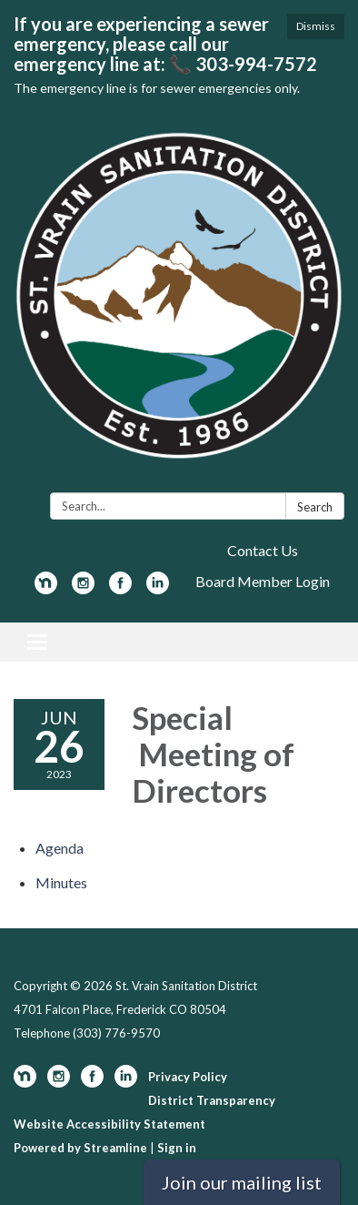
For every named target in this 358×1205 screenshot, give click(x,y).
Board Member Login (262, 581)
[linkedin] (157, 588)
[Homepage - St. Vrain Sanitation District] (179, 305)
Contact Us (262, 550)
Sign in (176, 1147)
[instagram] (83, 588)
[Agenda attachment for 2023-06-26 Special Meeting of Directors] (59, 847)
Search (315, 507)
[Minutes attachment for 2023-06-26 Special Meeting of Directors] (61, 882)
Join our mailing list (242, 1182)
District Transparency (211, 1100)
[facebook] (120, 588)
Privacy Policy (187, 1076)
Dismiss (315, 26)
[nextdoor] (46, 588)
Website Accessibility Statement (109, 1124)
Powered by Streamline (80, 1147)
